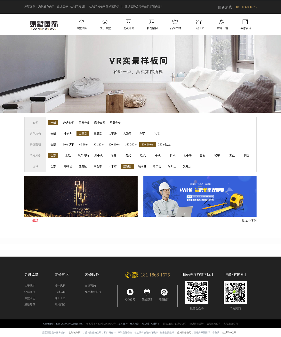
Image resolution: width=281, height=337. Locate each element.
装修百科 (245, 28)
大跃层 (127, 133)
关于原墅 (105, 28)
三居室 (98, 133)
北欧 (68, 155)
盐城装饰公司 (231, 323)
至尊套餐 (115, 122)
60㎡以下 (68, 144)
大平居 (112, 133)
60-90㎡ (83, 144)
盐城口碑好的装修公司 (174, 323)
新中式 (98, 155)
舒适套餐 (68, 122)
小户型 (68, 133)
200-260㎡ (148, 144)
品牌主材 (175, 28)
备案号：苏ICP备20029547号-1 (102, 323)
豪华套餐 (99, 122)
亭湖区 (68, 166)
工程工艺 (199, 28)
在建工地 (222, 28)
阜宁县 (157, 166)
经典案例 (29, 292)
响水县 (142, 166)
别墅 (142, 133)
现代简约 (83, 155)
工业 (232, 155)
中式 (158, 155)
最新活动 (29, 304)
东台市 (98, 166)
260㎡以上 (164, 144)
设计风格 (60, 285)
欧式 (143, 155)
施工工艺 (60, 298)
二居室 (83, 133)
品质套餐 (84, 122)
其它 (157, 133)
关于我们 (29, 285)
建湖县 (127, 166)
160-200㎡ (131, 144)
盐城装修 (62, 6)
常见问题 (60, 304)
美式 (128, 155)
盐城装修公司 (97, 6)
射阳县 (172, 166)
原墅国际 (81, 28)
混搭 (113, 155)
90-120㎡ (98, 144)
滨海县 (187, 166)
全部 (53, 122)
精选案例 (152, 28)
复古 (202, 155)
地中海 (187, 155)
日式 (172, 155)
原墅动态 (29, 298)
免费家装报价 (93, 292)
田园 (247, 155)
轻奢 (217, 155)
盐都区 (83, 166)
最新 (35, 220)
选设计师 (128, 28)
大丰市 (112, 166)
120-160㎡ (115, 144)
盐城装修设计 (78, 6)
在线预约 (90, 285)
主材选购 (60, 292)
